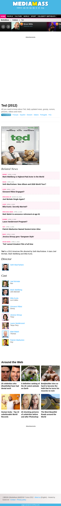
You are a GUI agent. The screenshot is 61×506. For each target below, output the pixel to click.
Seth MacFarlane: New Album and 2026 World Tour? (24, 184)
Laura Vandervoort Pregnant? (15, 222)
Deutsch (29, 115)
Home (3, 16)
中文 (42, 8)
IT (36, 8)
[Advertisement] (30, 69)
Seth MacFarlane (17, 265)
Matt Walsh (14, 332)
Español (22, 115)
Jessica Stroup (16, 315)
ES (31, 8)
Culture (18, 16)
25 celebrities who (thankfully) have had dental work (10, 386)
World (26, 16)
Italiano (36, 115)
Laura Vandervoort (17, 323)
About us (38, 497)
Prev (3, 27)
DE (34, 8)
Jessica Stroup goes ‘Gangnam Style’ (18, 237)
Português (43, 115)
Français (15, 115)
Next (8, 27)
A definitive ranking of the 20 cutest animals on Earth (30, 386)
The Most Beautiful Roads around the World (49, 414)
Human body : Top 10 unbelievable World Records (10, 414)
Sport (33, 16)
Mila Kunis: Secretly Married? (15, 207)
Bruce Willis (28, 24)
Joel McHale (15, 281)
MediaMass (5, 20)
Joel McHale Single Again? (14, 199)
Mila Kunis (14, 298)
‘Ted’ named (18, 244)
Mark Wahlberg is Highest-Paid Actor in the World (23, 177)
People (10, 16)
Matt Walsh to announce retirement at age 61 (21, 214)
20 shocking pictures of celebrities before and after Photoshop (30, 414)
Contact (13, 500)
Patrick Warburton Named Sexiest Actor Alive (22, 229)
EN (24, 8)
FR (27, 8)
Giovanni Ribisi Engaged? (13, 192)
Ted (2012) (9, 105)
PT (39, 8)
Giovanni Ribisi (16, 307)
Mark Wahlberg (16, 290)
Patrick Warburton (17, 340)
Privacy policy (21, 500)
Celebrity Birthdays (46, 16)
